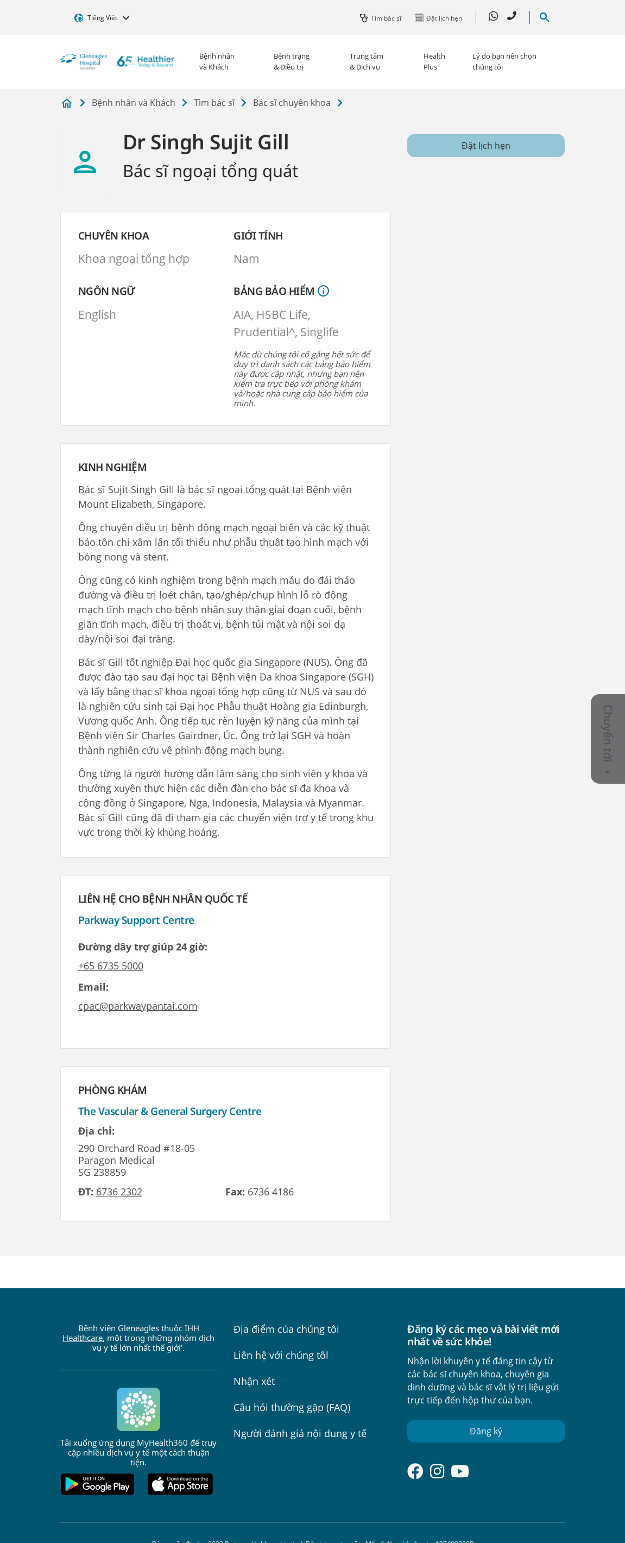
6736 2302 (119, 1191)
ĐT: (85, 1191)
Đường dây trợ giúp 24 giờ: (142, 946)
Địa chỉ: (96, 1130)
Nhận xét (254, 1381)
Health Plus (434, 61)
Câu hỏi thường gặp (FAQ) (291, 1407)
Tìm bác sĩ (214, 103)
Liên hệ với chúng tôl (281, 1355)
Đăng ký (486, 1431)
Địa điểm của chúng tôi (286, 1329)
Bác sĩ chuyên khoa (292, 103)
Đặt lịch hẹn (486, 146)
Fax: (235, 1191)
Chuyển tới (608, 739)
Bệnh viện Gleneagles (66, 103)
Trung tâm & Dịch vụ (366, 61)
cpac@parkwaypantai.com (138, 1005)
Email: (93, 986)
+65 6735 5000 (110, 965)
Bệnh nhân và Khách (217, 61)
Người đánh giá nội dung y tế (300, 1433)
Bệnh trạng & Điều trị (292, 61)
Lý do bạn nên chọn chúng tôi (504, 61)
